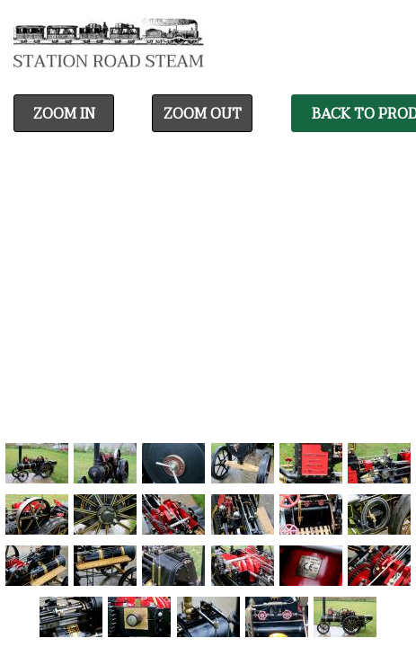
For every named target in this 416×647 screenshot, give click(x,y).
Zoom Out (203, 114)
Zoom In (64, 114)
